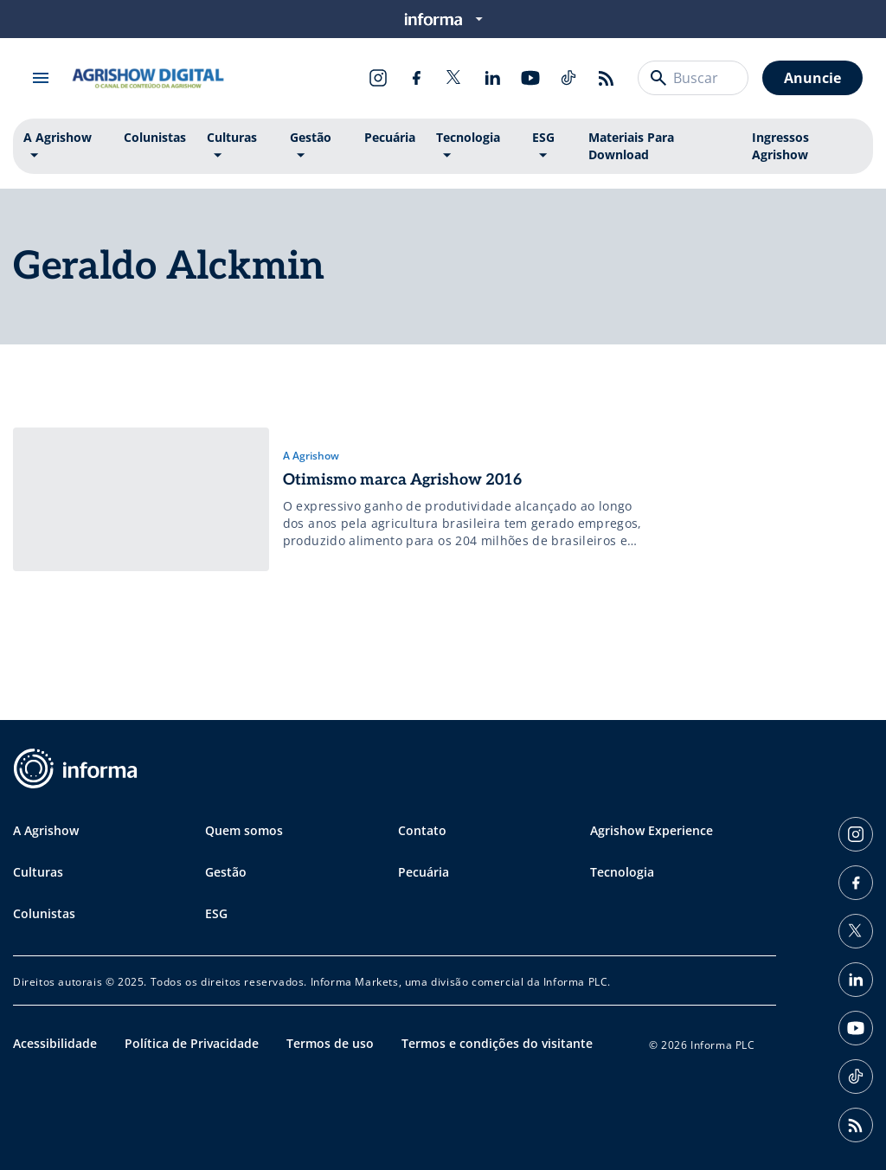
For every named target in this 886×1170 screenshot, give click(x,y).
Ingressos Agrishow (780, 146)
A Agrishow (57, 137)
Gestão (310, 137)
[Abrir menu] (40, 78)
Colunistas (155, 137)
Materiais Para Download (631, 146)
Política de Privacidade (192, 1043)
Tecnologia (468, 137)
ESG (543, 137)
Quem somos (244, 830)
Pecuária (389, 137)
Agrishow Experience (651, 830)
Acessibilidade (55, 1043)
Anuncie (812, 77)
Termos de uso (330, 1043)
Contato (422, 830)
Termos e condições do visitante (497, 1043)
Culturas (232, 137)
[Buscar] (658, 78)
